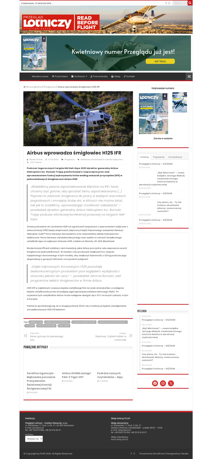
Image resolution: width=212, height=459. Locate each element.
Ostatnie (144, 157)
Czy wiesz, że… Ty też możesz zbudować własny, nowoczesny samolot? (169, 207)
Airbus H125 (36, 322)
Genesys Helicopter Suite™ (113, 322)
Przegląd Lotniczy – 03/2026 (155, 193)
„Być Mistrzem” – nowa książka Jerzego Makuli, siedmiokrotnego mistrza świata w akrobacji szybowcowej (162, 178)
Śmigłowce (50, 86)
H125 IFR (30, 326)
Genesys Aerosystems (84, 322)
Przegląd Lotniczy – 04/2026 (156, 163)
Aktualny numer (40, 76)
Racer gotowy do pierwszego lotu (47, 337)
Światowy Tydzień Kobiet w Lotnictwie (109, 337)
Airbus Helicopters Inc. (57, 322)
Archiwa (29, 434)
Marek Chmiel (35, 159)
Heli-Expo (64, 326)
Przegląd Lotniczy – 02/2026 (155, 220)
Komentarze (175, 157)
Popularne (158, 157)
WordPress (159, 453)
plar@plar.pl (38, 428)
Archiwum (78, 76)
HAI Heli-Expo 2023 (46, 326)
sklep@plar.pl (124, 430)
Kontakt (129, 76)
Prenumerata (98, 76)
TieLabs (185, 453)
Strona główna (25, 76)
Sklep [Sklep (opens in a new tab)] (115, 76)
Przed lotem (60, 76)
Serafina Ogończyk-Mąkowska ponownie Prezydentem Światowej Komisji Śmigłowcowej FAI (41, 381)
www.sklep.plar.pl (119, 439)
